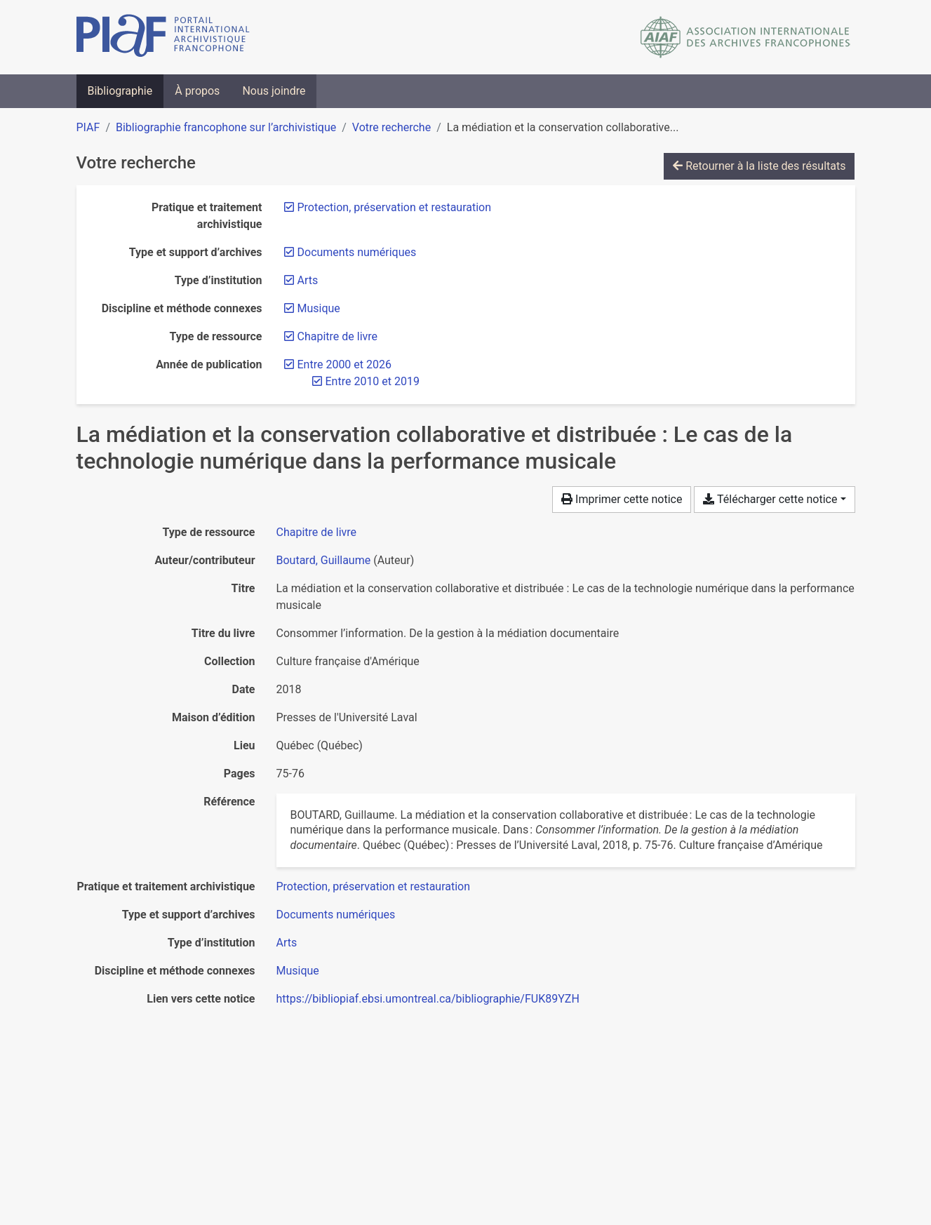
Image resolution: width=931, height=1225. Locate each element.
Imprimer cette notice (621, 499)
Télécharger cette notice (770, 499)
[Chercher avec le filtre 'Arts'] (286, 942)
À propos (197, 91)
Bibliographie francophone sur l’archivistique (226, 127)
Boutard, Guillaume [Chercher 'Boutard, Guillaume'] (323, 560)
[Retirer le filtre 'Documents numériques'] (357, 252)
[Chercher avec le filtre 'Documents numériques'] (336, 914)
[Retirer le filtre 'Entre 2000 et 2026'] (344, 364)
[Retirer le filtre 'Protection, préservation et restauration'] (394, 207)
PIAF (88, 127)
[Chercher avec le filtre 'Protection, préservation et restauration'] (373, 886)
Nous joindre (273, 91)
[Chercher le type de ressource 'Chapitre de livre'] (316, 532)
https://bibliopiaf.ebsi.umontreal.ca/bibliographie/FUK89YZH (428, 998)
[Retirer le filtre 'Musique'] (318, 308)
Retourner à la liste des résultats (759, 166)
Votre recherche (391, 127)
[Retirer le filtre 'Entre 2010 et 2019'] (373, 381)
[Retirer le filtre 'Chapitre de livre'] (337, 336)
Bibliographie (120, 91)
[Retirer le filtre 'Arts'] (308, 280)
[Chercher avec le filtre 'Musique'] (297, 970)
